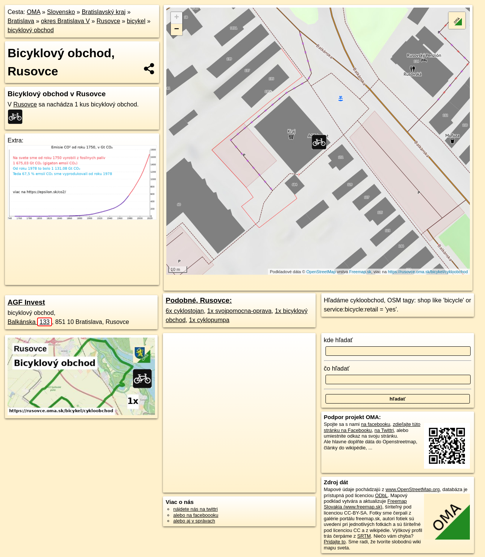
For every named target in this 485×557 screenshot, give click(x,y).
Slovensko (61, 12)
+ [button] (176, 17)
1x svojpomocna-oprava (239, 311)
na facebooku (375, 424)
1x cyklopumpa (209, 320)
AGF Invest (26, 302)
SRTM (364, 536)
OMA (34, 12)
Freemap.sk (360, 271)
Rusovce (108, 21)
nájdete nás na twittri (195, 509)
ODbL (381, 495)
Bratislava (21, 21)
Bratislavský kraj (104, 12)
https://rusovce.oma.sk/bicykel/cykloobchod (428, 271)
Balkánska (30, 322)
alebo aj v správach (194, 521)
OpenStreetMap (321, 271)
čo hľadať (337, 368)
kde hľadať (338, 340)
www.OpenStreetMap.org (412, 489)
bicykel (136, 21)
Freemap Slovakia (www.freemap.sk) (365, 504)
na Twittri (384, 430)
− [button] (176, 29)
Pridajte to (335, 541)
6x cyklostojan (185, 311)
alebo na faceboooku (195, 515)
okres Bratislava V (65, 21)
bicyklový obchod (31, 30)
